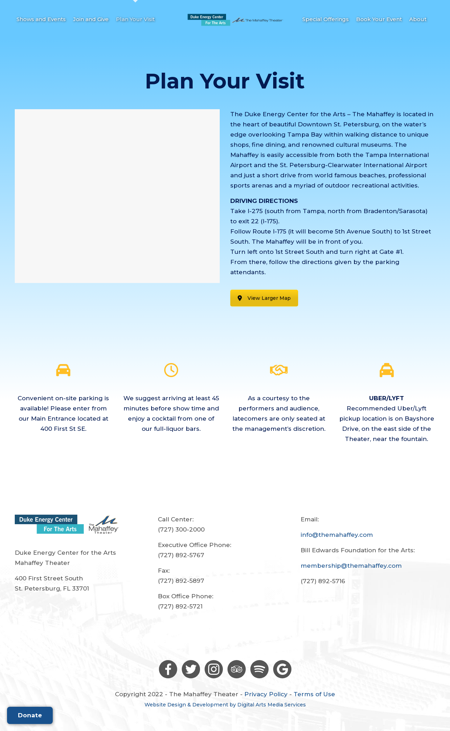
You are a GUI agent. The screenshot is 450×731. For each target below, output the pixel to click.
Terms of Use (314, 694)
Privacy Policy (266, 694)
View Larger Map (264, 298)
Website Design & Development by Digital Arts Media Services (225, 705)
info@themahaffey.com (337, 534)
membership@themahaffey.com (351, 565)
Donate (30, 715)
